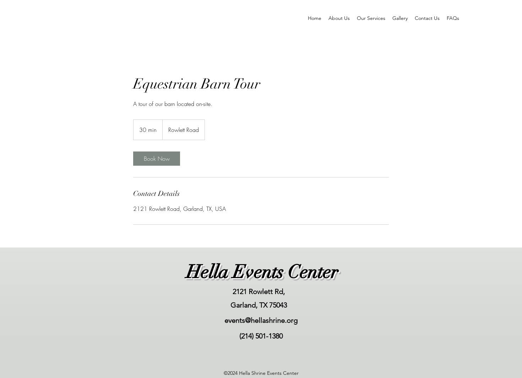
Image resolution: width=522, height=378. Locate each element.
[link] (156, 158)
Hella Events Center (262, 272)
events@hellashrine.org (261, 320)
